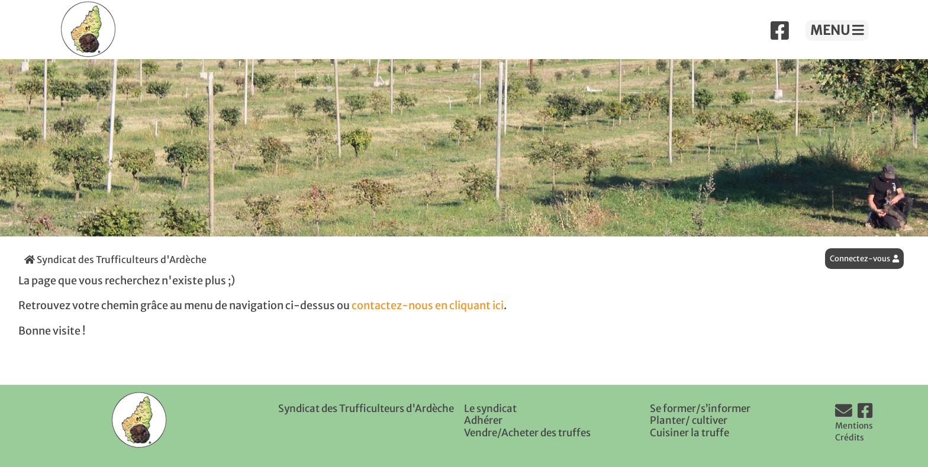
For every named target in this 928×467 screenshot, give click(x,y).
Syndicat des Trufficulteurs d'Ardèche (115, 259)
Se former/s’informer (700, 408)
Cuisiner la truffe (689, 432)
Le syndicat (490, 408)
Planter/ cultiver (688, 420)
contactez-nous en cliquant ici (428, 305)
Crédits (849, 437)
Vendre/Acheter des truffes (527, 432)
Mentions (854, 425)
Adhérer (483, 420)
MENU (837, 30)
